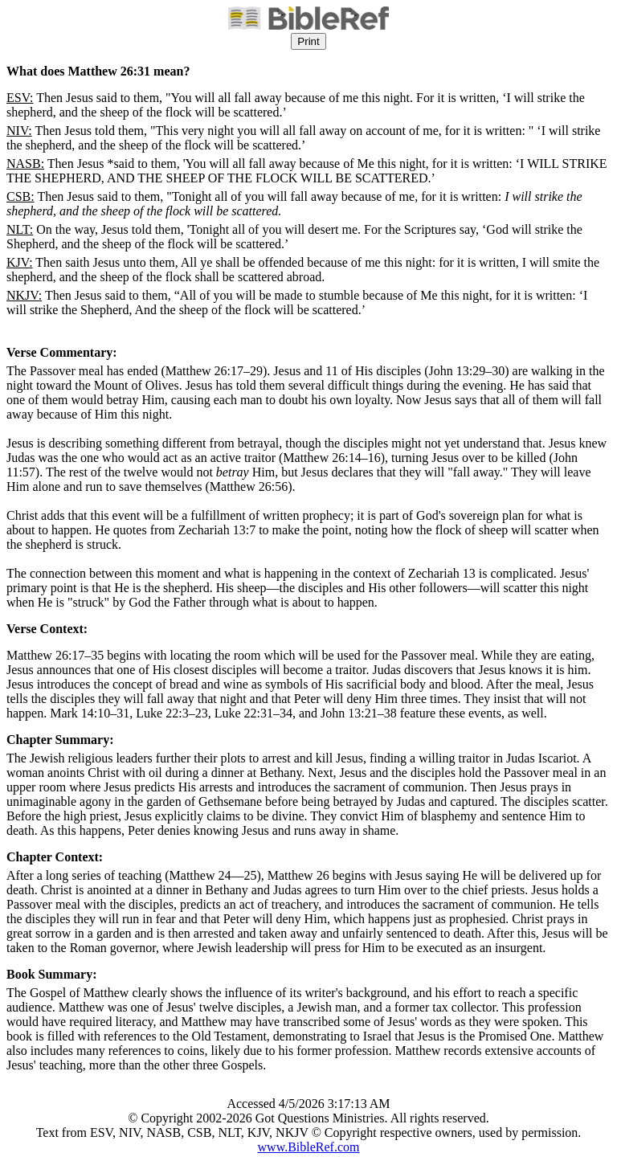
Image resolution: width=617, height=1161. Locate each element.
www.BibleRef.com (309, 1147)
